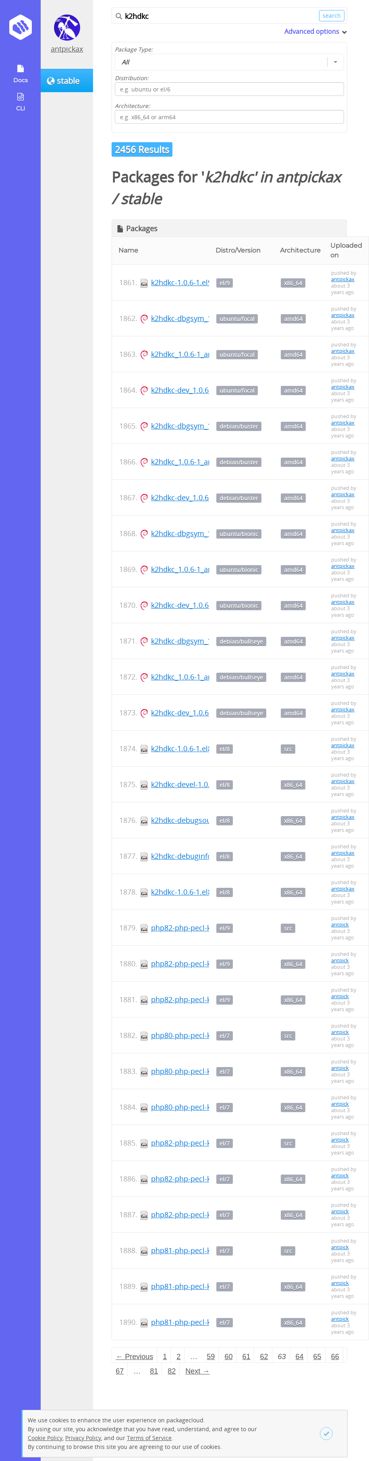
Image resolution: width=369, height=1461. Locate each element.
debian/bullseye (241, 641)
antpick (340, 924)
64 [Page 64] (300, 1357)
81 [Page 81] (154, 1371)
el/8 (225, 749)
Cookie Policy (45, 1438)
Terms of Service (149, 1438)
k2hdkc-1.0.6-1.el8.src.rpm (195, 748)
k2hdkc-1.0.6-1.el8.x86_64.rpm (202, 892)
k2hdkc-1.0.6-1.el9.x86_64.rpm (202, 282)
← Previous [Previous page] (134, 1357)
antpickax (67, 49)
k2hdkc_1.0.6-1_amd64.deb (196, 354)
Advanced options (311, 31)
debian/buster (239, 426)
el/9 (225, 283)
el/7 (225, 1036)
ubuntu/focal (237, 319)
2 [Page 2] (178, 1357)
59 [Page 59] (211, 1357)
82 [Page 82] (172, 1371)
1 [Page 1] (165, 1357)
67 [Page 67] (120, 1371)
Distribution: (132, 78)
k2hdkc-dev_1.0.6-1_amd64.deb (204, 390)
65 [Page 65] (317, 1357)
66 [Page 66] (335, 1357)
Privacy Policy (83, 1438)
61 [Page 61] (246, 1357)
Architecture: (132, 106)
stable (140, 199)
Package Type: (134, 49)
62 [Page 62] (264, 1357)
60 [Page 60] (228, 1357)
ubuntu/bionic (239, 534)
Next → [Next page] (197, 1371)
